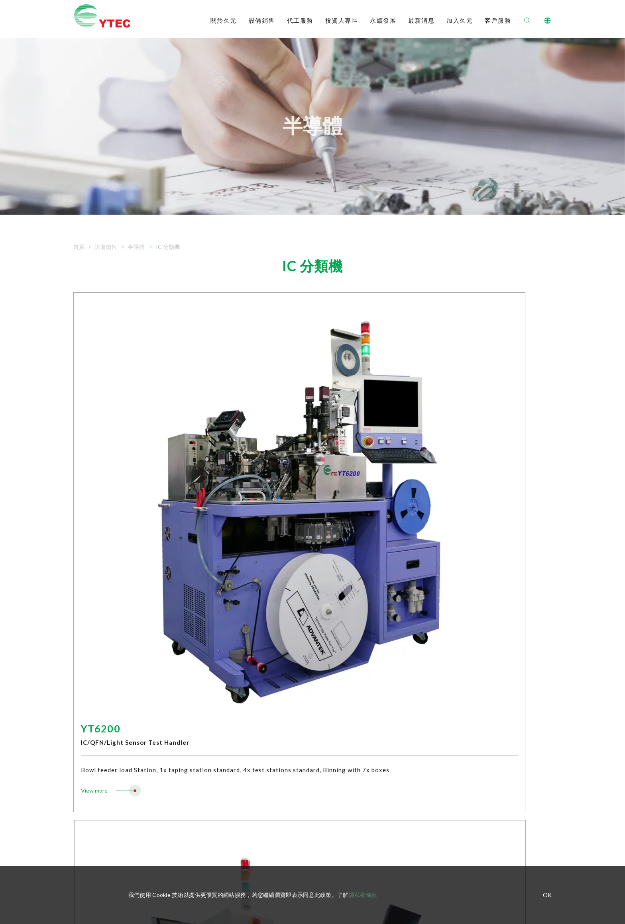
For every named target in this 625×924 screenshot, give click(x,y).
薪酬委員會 (307, 712)
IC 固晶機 (195, 673)
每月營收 (304, 637)
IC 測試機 (195, 637)
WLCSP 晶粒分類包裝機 (212, 684)
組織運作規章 (310, 688)
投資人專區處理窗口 (318, 824)
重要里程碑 (87, 673)
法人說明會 (307, 788)
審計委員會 (307, 724)
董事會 (301, 700)
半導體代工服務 (92, 743)
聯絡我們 (539, 656)
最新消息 (421, 21)
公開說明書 (307, 661)
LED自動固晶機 (202, 724)
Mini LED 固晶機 (203, 780)
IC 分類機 (195, 661)
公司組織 (84, 649)
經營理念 (84, 637)
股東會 (301, 776)
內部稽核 (304, 736)
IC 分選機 (195, 649)
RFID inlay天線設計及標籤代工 (110, 766)
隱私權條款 (363, 894)
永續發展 (383, 21)
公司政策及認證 (92, 684)
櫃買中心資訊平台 (95, 696)
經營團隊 (84, 661)
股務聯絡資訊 (310, 812)
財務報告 (304, 649)
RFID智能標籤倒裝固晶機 (214, 752)
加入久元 (459, 21)
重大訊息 (304, 800)
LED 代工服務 (90, 755)
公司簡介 (84, 625)
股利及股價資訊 (312, 764)
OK (547, 895)
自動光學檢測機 (202, 696)
